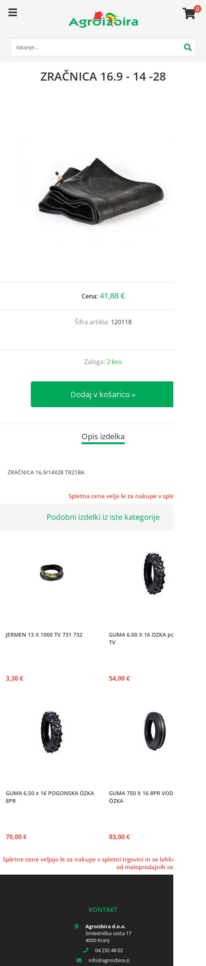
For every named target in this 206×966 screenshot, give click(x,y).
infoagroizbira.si (109, 960)
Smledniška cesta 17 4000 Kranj (108, 937)
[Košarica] (188, 13)
